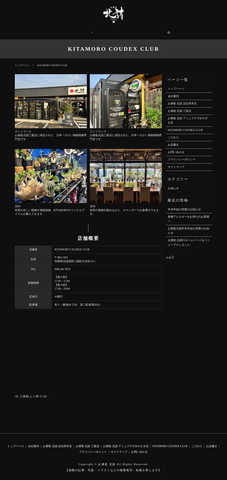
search (172, 31)
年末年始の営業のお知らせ (184, 205)
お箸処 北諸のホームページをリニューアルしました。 (189, 238)
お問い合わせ (157, 30)
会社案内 (136, 30)
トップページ (63, 30)
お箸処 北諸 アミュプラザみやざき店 (188, 116)
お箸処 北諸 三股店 (179, 106)
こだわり (101, 30)
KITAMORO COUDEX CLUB (185, 126)
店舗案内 (83, 30)
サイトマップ (176, 163)
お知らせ (173, 184)
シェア (170, 253)
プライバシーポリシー (181, 155)
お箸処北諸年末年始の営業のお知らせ (188, 226)
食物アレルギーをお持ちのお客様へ (188, 215)
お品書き (119, 30)
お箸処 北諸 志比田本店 (182, 99)
